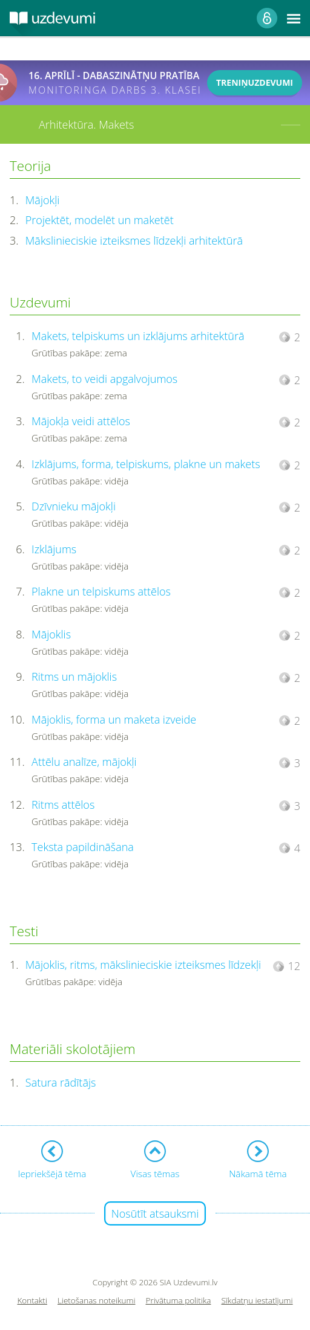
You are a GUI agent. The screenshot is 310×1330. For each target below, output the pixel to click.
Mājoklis (51, 634)
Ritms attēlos (62, 804)
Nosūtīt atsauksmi (155, 1213)
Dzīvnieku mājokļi (73, 506)
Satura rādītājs (60, 1082)
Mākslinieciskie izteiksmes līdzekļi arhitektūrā (134, 240)
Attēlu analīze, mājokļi (84, 761)
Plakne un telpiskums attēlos (101, 591)
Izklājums (53, 549)
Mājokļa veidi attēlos (80, 421)
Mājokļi (42, 200)
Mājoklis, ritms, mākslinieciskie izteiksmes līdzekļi (143, 964)
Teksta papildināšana (82, 847)
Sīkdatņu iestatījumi (256, 1301)
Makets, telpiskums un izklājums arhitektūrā (137, 336)
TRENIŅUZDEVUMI (254, 82)
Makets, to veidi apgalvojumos (104, 378)
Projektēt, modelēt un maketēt (99, 220)
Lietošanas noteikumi (97, 1301)
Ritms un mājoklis (74, 676)
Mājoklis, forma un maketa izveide (113, 719)
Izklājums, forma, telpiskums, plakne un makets (145, 464)
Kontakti (32, 1301)
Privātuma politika (178, 1301)
